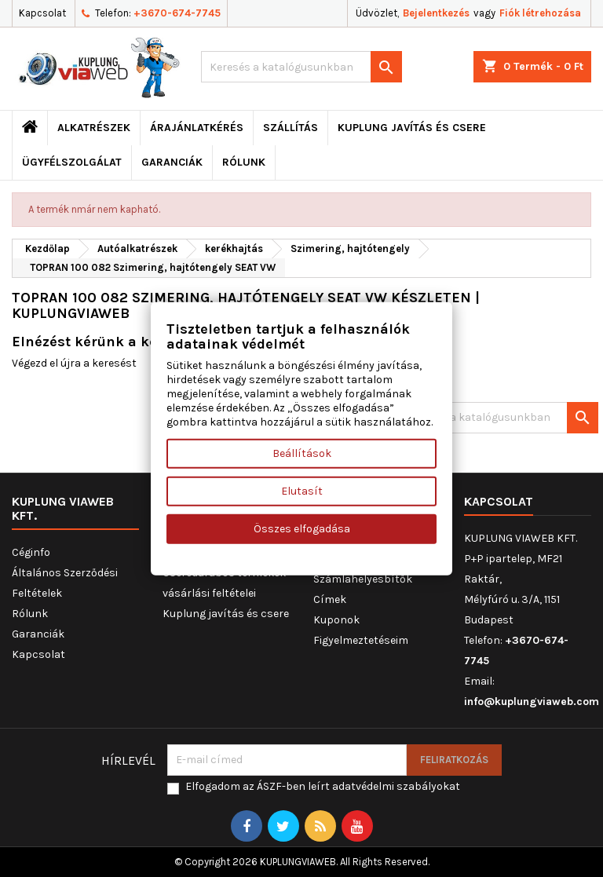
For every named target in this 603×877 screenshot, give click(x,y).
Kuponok (336, 620)
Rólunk (243, 162)
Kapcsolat (42, 13)
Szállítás (290, 127)
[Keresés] (301, 66)
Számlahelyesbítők (362, 579)
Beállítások (301, 453)
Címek (329, 599)
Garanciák (172, 162)
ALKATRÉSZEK (93, 127)
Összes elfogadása (302, 528)
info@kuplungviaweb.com (531, 701)
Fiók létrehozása (540, 13)
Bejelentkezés (436, 13)
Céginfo (31, 552)
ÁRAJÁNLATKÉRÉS (196, 127)
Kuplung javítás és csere (412, 127)
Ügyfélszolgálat (72, 162)
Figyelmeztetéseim (360, 640)
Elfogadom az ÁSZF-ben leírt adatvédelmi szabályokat (322, 786)
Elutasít (302, 491)
